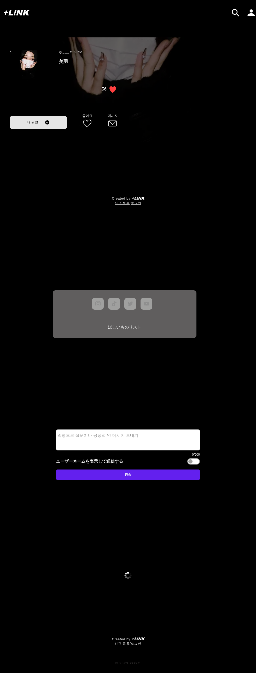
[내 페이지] (251, 12)
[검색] (235, 12)
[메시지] (112, 121)
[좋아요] (87, 121)
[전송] (128, 475)
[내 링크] (38, 122)
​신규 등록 (122, 203)
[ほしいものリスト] (124, 327)
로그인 (136, 203)
